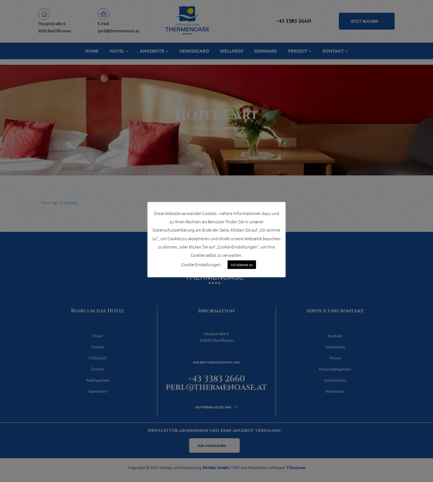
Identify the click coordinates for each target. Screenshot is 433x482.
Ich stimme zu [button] (242, 264)
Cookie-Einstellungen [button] (201, 264)
